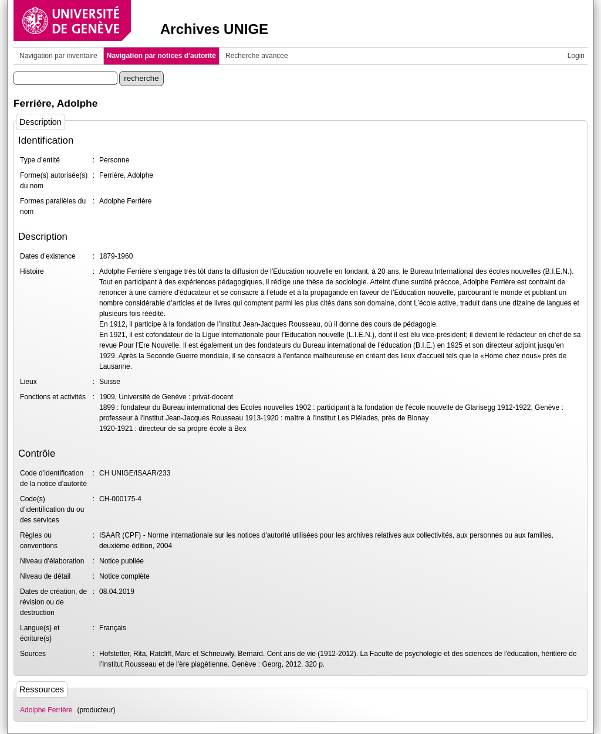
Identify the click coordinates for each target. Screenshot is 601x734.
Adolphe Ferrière (46, 710)
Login (576, 56)
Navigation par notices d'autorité (161, 56)
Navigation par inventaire (58, 56)
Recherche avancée (256, 56)
